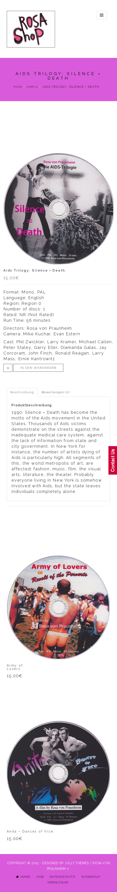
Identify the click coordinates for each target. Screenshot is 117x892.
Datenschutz (63, 876)
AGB (40, 876)
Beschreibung (22, 392)
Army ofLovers (15, 667)
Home (18, 86)
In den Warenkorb (38, 367)
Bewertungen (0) (56, 392)
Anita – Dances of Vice (30, 831)
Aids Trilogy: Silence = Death (34, 270)
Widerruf (90, 876)
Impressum (58, 882)
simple (32, 86)
